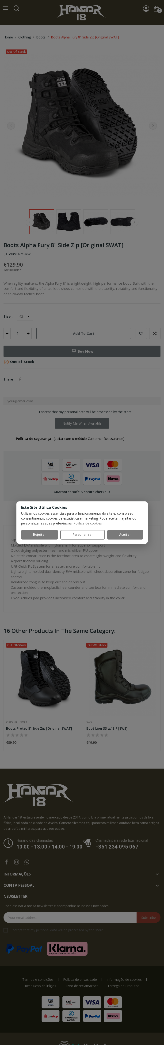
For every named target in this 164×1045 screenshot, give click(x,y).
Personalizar (82, 534)
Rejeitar (39, 534)
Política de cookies (87, 523)
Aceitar (125, 534)
